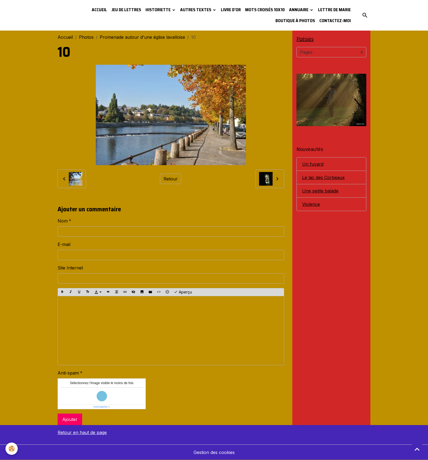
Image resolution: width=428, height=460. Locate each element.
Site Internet (70, 268)
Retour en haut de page (82, 432)
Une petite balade (320, 191)
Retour (171, 179)
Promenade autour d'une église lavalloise (142, 37)
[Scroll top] (417, 449)
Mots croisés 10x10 (265, 9)
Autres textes (196, 9)
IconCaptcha (101, 406)
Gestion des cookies (214, 452)
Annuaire (299, 9)
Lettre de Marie (334, 9)
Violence (311, 204)
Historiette (158, 9)
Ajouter (70, 419)
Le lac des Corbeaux (323, 177)
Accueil (99, 9)
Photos (86, 37)
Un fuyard (312, 164)
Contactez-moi (335, 20)
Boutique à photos (295, 20)
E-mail (64, 244)
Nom (63, 221)
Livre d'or (231, 9)
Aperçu (183, 292)
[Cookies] (11, 449)
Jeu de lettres (126, 9)
